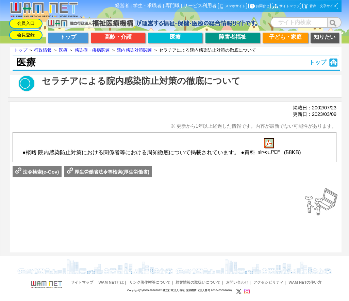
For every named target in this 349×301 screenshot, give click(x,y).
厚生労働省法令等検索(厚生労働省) (108, 172)
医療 (63, 50)
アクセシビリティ (268, 282)
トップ (20, 50)
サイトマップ (82, 282)
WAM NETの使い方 (305, 282)
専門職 (172, 5)
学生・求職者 (147, 5)
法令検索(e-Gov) (37, 172)
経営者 (122, 5)
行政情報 (43, 50)
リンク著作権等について (149, 282)
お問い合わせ (237, 282)
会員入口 (26, 23)
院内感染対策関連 (134, 50)
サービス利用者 (200, 5)
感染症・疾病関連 (92, 50)
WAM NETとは (111, 282)
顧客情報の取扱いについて (198, 282)
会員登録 (26, 34)
